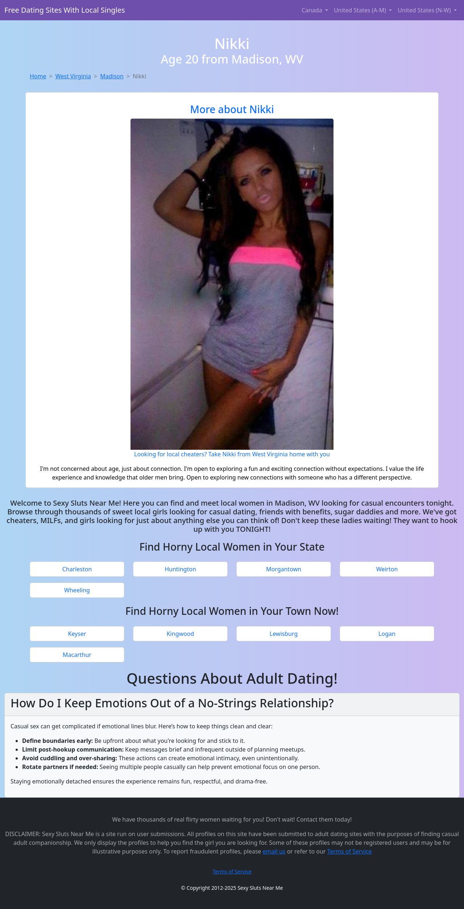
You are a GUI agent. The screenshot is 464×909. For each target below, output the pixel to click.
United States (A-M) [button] (361, 10)
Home (38, 76)
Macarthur (77, 655)
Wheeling (77, 590)
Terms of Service (349, 851)
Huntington (180, 569)
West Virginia (73, 76)
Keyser (77, 634)
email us (274, 851)
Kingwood (180, 634)
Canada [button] (313, 10)
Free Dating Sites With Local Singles (64, 10)
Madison (112, 76)
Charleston (77, 569)
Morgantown (283, 569)
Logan (386, 634)
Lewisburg (284, 634)
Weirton (387, 569)
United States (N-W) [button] (425, 10)
